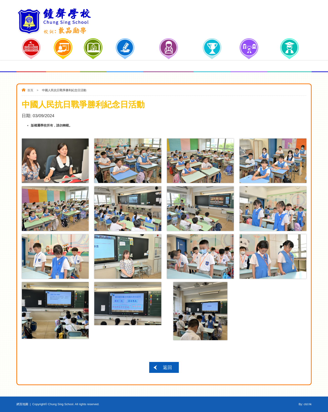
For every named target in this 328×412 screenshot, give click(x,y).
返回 (167, 367)
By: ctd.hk (305, 404)
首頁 (30, 90)
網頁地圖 (22, 404)
